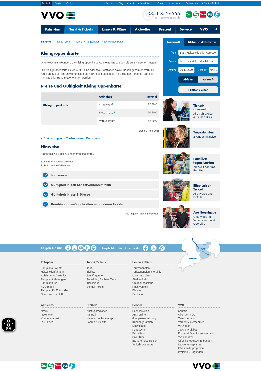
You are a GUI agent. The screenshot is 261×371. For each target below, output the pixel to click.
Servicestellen (140, 310)
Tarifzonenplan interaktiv (146, 271)
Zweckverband (186, 318)
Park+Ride (138, 333)
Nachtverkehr (140, 286)
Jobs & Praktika (187, 329)
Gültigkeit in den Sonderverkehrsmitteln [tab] (77, 184)
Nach (172, 61)
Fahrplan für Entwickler (54, 290)
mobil (130, 3)
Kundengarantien (142, 322)
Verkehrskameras (142, 344)
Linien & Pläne (114, 29)
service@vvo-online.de (163, 15)
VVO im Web (186, 337)
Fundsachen (139, 329)
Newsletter (47, 314)
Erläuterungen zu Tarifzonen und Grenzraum (72, 138)
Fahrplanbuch (49, 282)
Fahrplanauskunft (51, 268)
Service (186, 29)
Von (173, 52)
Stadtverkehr (139, 279)
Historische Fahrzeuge (100, 318)
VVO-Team (184, 325)
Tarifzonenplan (141, 268)
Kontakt (182, 310)
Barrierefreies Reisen (144, 340)
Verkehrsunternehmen (191, 322)
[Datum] (186, 70)
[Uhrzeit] (213, 70)
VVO (204, 29)
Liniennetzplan (140, 275)
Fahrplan (52, 29)
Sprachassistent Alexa (54, 294)
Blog (119, 3)
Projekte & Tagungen (190, 351)
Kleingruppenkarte (112, 41)
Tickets (77, 41)
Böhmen (137, 290)
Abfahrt (188, 79)
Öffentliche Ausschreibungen (195, 340)
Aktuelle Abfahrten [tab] (202, 41)
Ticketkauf (93, 282)
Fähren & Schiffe (96, 322)
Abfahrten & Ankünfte (53, 275)
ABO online (139, 314)
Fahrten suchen (198, 90)
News (44, 310)
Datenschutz (190, 3)
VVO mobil (47, 286)
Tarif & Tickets (81, 29)
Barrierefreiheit (210, 3)
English (58, 3)
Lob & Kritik (145, 3)
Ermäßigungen (95, 275)
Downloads (138, 325)
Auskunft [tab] (173, 41)
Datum (172, 69)
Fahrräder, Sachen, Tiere (101, 279)
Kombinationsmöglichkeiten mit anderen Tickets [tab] (83, 204)
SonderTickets (95, 286)
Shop (159, 3)
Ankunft (208, 79)
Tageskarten (91, 41)
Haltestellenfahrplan (53, 271)
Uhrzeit (202, 69)
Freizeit (165, 29)
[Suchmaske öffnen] (216, 29)
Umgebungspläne (142, 282)
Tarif (89, 268)
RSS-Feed (47, 322)
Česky (69, 3)
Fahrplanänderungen (53, 279)
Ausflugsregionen (97, 310)
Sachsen (137, 294)
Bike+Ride (138, 337)
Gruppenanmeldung (144, 318)
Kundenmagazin (50, 318)
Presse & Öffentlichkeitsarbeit (195, 333)
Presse (108, 3)
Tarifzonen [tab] (55, 175)
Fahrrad (91, 314)
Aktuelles (142, 29)
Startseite (46, 41)
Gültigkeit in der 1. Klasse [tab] (66, 194)
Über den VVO (186, 314)
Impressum (173, 3)
